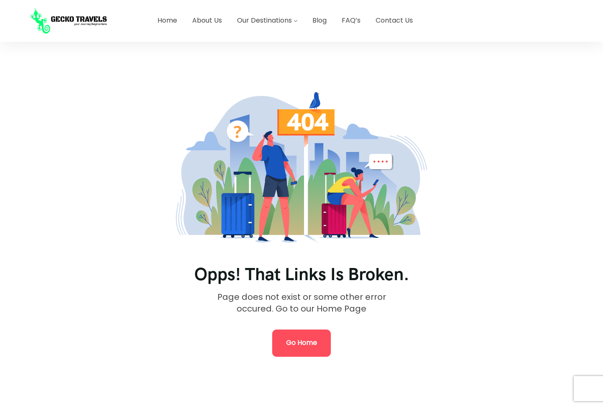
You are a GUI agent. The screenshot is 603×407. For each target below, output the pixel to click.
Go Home (301, 343)
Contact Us (394, 20)
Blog (319, 20)
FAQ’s (351, 20)
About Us (207, 20)
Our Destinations (264, 20)
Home (167, 20)
